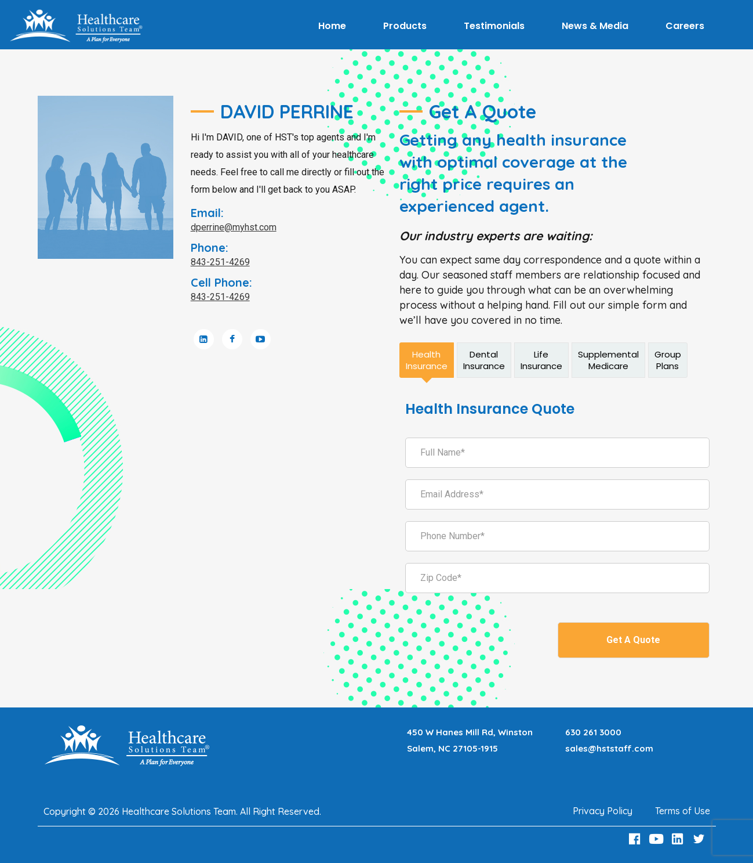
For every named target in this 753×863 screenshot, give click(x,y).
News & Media (595, 26)
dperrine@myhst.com (234, 227)
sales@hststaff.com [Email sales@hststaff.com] (609, 748)
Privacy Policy (602, 811)
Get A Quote (633, 639)
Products (405, 26)
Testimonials (494, 26)
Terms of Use (682, 811)
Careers (684, 26)
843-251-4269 (220, 262)
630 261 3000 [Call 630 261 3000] (593, 732)
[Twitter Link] (700, 839)
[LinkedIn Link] (679, 839)
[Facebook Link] (636, 839)
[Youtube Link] (657, 839)
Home (332, 26)
